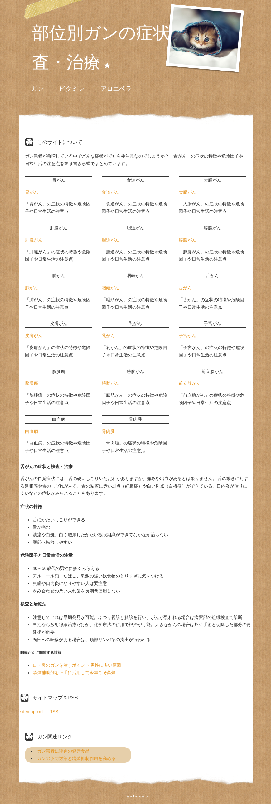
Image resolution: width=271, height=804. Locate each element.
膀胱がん (110, 383)
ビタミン (71, 88)
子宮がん (187, 335)
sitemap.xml (32, 711)
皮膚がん (33, 335)
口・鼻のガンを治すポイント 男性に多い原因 (77, 665)
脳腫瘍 (31, 383)
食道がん (110, 192)
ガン (37, 88)
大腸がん (187, 192)
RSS (53, 711)
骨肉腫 (108, 431)
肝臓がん (33, 240)
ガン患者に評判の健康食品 (63, 750)
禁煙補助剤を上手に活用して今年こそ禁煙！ (76, 672)
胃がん (31, 192)
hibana (143, 796)
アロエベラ (116, 88)
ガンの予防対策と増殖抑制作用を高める (76, 758)
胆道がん (110, 240)
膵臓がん (187, 240)
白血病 (31, 431)
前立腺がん (190, 383)
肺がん (31, 287)
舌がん (185, 287)
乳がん (108, 335)
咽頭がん (110, 287)
